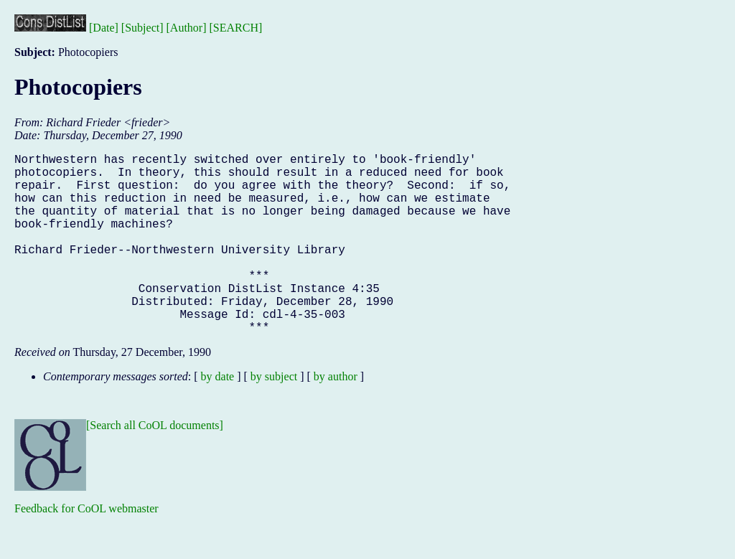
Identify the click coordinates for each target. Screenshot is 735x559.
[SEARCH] (236, 28)
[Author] (187, 28)
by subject (274, 416)
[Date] (103, 28)
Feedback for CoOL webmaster (86, 548)
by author (335, 416)
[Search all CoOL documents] (154, 465)
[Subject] (142, 28)
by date (218, 416)
